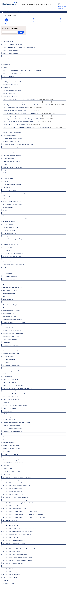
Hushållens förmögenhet (9, 213)
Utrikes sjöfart (7, 451)
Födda (4, 198)
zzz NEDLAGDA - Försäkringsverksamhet (14, 491)
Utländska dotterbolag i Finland (11, 448)
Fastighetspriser (7, 175)
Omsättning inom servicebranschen (12, 330)
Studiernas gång (7, 411)
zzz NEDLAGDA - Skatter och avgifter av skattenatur (17, 546)
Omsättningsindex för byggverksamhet (13, 333)
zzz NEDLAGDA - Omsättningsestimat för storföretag (17, 534)
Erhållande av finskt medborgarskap (12, 167)
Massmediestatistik (8, 284)
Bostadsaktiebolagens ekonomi (11, 84)
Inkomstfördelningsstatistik (10, 227)
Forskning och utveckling (9, 190)
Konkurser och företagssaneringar (12, 256)
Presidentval (6, 342)
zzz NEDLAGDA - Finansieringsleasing (13, 480)
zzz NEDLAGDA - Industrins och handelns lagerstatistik (17, 500)
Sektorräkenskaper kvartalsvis (11, 371)
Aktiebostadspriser (8, 41)
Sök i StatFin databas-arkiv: (10, 28)
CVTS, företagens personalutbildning (13, 138)
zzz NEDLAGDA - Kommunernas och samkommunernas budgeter (20, 511)
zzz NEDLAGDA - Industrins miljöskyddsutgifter (15, 497)
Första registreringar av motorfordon (13, 204)
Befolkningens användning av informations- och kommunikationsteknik (22, 70)
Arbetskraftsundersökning (10, 56)
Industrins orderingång (9, 221)
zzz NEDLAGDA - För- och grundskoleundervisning (16, 485)
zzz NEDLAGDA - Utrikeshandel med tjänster (15, 566)
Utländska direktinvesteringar (11, 445)
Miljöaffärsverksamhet (9, 293)
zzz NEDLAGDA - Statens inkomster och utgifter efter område (19, 549)
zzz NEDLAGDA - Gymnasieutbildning (13, 494)
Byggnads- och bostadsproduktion (12, 132)
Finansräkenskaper (8, 178)
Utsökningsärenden (8, 457)
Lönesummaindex (7, 282)
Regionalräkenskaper (8, 356)
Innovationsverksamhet (9, 233)
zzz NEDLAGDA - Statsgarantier (11, 551)
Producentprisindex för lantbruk (11, 350)
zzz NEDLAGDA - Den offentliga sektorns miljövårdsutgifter (19, 477)
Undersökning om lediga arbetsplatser (13, 431)
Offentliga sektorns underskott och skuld (14, 322)
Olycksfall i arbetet (8, 325)
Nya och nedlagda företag (9, 316)
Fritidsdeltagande (7, 196)
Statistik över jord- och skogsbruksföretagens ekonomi (18, 388)
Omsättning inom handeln (10, 328)
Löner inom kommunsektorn (10, 276)
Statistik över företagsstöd (10, 382)
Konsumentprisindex (8, 262)
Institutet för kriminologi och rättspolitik (14, 239)
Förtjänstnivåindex (8, 207)
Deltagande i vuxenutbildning (11, 141)
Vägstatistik (6, 465)
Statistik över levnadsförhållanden (12, 391)
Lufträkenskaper (7, 273)
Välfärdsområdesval (8, 468)
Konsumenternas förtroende (10, 259)
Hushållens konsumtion (9, 216)
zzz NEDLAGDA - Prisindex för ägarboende (14, 540)
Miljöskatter (6, 296)
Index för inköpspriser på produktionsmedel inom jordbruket (19, 218)
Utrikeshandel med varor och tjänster (13, 454)
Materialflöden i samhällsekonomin (12, 287)
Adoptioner (6, 38)
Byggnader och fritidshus (25, 12)
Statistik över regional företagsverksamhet (14, 394)
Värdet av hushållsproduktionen (11, 471)
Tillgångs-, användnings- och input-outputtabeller (16, 422)
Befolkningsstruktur (8, 79)
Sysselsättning (7, 416)
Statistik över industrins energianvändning (14, 385)
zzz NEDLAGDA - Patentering (10, 537)
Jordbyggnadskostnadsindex (10, 244)
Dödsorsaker (6, 150)
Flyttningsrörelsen (8, 187)
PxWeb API (60, 8)
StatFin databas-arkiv (11, 12)
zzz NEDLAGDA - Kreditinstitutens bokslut (14, 526)
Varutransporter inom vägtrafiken (12, 460)
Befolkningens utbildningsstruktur (12, 73)
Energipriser (6, 164)
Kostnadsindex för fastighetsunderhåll (13, 264)
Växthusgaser (6, 474)
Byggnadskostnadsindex (9, 135)
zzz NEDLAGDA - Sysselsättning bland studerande (16, 554)
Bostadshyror (6, 87)
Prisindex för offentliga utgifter (11, 345)
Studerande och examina (9, 408)
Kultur (4, 267)
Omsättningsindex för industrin (11, 336)
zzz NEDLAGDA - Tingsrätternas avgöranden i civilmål (17, 557)
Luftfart (5, 270)
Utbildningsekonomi (8, 442)
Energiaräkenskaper (8, 158)
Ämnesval (5, 580)
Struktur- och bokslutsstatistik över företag (15, 405)
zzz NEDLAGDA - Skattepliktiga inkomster (14, 543)
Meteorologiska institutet (10, 290)
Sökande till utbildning (9, 419)
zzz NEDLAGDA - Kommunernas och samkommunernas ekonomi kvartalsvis (23, 514)
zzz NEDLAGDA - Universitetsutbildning (13, 563)
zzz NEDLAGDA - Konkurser (10, 520)
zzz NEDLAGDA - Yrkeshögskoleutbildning (14, 571)
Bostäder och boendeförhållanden (12, 90)
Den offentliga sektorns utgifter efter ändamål (15, 147)
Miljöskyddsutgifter (8, 299)
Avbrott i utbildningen (9, 61)
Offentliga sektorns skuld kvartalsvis (12, 319)
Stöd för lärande (7, 414)
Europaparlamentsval (8, 170)
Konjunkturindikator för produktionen (13, 253)
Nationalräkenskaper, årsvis (10, 313)
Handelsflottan (7, 210)
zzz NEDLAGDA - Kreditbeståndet (12, 523)
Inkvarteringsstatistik (9, 230)
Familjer (5, 173)
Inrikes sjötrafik (7, 236)
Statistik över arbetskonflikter (11, 379)
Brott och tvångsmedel (9, 93)
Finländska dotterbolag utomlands (12, 184)
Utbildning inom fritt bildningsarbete (13, 437)
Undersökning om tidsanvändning (12, 434)
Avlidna (5, 67)
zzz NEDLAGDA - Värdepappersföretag (13, 569)
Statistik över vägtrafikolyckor (11, 399)
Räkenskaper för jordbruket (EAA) (12, 365)
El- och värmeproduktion (9, 152)
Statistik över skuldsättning (10, 396)
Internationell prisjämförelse (10, 241)
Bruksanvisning (62, 6)
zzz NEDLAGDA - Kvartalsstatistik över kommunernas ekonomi (20, 528)
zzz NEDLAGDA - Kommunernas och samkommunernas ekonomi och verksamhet (24, 517)
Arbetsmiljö (6, 59)
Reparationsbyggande (9, 359)
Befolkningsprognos (8, 76)
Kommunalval (6, 250)
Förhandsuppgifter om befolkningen (12, 201)
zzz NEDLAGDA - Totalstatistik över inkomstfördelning (17, 560)
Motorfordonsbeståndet (9, 302)
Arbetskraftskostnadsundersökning (12, 53)
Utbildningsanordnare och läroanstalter (13, 439)
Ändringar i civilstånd (8, 583)
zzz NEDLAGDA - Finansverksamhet (12, 483)
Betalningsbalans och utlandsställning (13, 82)
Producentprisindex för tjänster (11, 353)
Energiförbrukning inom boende (11, 161)
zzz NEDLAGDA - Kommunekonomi (12, 505)
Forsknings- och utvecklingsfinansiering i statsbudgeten (18, 193)
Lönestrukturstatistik (9, 279)
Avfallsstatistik (7, 64)
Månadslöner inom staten (10, 307)
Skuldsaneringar (7, 376)
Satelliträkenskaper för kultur (11, 368)
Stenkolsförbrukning (8, 402)
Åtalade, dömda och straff (10, 577)
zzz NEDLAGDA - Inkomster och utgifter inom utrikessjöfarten (19, 503)
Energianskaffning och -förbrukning (12, 155)
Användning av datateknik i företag (12, 44)
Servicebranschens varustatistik (12, 373)
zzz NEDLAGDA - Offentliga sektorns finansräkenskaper (18, 531)
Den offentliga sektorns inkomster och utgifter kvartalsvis (18, 144)
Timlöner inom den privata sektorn (12, 428)
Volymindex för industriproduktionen (13, 462)
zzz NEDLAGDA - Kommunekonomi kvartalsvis (15, 508)
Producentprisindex (8, 348)
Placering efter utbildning (10, 339)
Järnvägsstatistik (7, 247)
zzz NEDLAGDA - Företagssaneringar (13, 488)
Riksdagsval (6, 362)
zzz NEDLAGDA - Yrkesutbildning (11, 574)
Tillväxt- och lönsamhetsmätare (11, 425)
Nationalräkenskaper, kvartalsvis (11, 310)
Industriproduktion (8, 224)
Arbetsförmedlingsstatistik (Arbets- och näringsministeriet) (19, 47)
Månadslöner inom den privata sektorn (13, 305)
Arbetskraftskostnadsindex (10, 50)
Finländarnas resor (8, 181)
